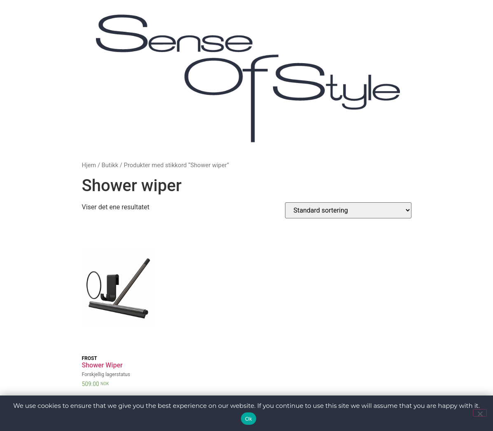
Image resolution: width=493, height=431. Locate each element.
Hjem (89, 165)
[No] (480, 413)
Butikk (110, 165)
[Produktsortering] (348, 210)
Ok (248, 419)
